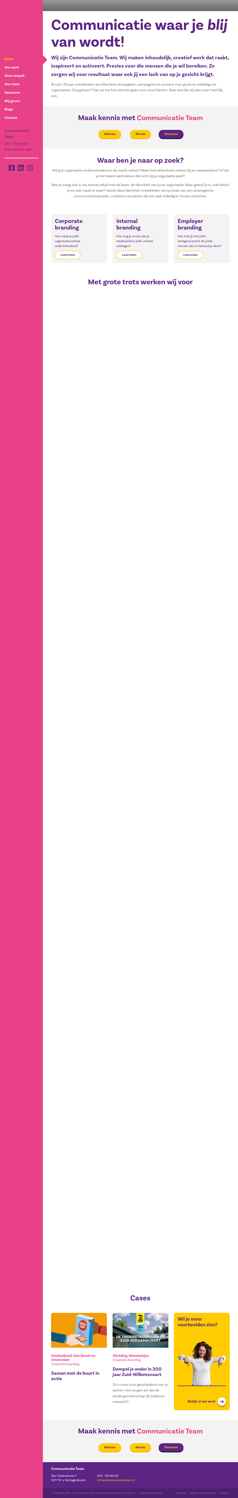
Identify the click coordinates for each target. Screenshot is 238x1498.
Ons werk (12, 67)
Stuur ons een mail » (19, 148)
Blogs (8, 108)
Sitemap (181, 1493)
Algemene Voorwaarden (203, 1493)
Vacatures (12, 92)
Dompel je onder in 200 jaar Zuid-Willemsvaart (138, 1371)
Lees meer (68, 255)
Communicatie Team (169, 118)
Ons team (12, 83)
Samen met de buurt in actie (76, 1376)
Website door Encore (151, 1493)
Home (9, 59)
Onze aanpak (14, 75)
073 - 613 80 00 (16, 142)
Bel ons (140, 134)
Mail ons (109, 134)
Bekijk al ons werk (206, 1401)
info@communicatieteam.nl (116, 1480)
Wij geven (12, 100)
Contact (11, 116)
